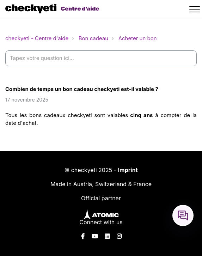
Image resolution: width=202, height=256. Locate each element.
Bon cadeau (93, 38)
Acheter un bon (137, 38)
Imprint (128, 169)
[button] (196, 10)
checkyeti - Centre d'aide (36, 38)
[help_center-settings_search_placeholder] (101, 58)
